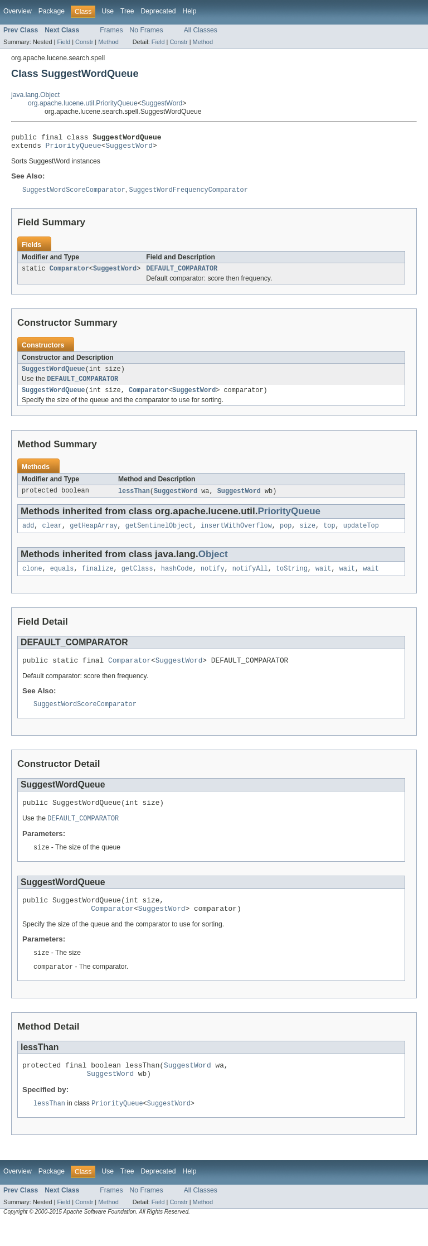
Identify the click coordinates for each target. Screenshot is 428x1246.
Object (213, 563)
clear (52, 534)
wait (323, 578)
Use (107, 11)
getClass (137, 578)
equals (62, 578)
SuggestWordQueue (53, 374)
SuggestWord (162, 103)
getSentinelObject (159, 534)
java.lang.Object (35, 95)
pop (285, 534)
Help (189, 11)
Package (51, 11)
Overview (17, 11)
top (329, 534)
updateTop (361, 534)
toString (292, 578)
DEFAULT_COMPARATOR (181, 273)
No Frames (146, 30)
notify (213, 578)
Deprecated (158, 11)
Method (108, 41)
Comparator (69, 273)
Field (63, 41)
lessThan (134, 499)
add (28, 534)
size (307, 534)
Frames (111, 30)
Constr (84, 41)
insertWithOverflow (236, 534)
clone (32, 578)
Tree (127, 11)
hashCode (177, 578)
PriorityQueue (73, 148)
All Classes (200, 30)
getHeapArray (93, 534)
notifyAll (250, 578)
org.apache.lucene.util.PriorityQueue (83, 103)
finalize (98, 578)
